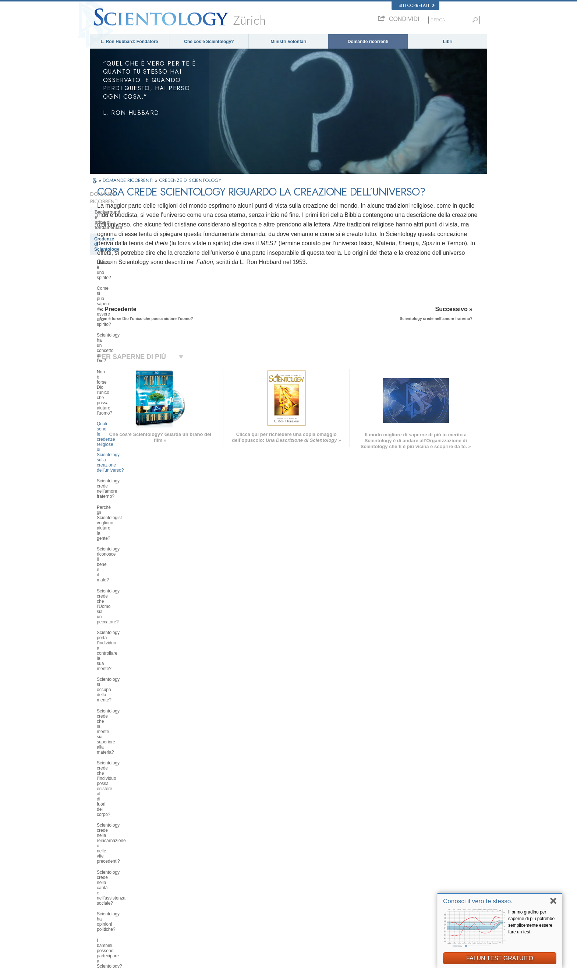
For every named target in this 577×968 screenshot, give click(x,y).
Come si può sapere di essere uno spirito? (130, 247)
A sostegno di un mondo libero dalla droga (416, 908)
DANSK (100, 856)
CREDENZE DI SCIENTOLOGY (190, 180)
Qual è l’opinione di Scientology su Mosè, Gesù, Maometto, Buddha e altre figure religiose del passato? (130, 548)
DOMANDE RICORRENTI (129, 180)
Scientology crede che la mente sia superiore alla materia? (131, 402)
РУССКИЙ (103, 886)
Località (279, 900)
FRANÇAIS (103, 864)
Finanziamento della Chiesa (123, 759)
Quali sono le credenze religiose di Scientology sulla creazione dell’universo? (130, 292)
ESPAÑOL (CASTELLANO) (199, 871)
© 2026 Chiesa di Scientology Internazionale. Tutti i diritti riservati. (149, 960)
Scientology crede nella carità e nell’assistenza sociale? (127, 455)
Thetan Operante (112, 648)
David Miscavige (393, 865)
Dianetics (386, 844)
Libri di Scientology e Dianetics (127, 593)
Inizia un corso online (397, 872)
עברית (100, 871)
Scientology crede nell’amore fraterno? (125, 311)
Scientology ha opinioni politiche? (129, 468)
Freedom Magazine (395, 893)
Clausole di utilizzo (434, 960)
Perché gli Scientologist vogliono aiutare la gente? (128, 327)
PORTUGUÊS (188, 892)
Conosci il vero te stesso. (478, 901)
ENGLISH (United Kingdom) (118, 849)
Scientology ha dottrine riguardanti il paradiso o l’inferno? (130, 530)
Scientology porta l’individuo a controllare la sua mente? (126, 375)
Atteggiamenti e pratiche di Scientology (123, 685)
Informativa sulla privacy (350, 960)
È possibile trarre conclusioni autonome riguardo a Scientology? (130, 513)
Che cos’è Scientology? (209, 41)
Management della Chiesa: (122, 721)
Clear (100, 637)
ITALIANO (184, 885)
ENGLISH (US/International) (118, 842)
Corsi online (282, 879)
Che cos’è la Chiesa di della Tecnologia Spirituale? (123, 746)
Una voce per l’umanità (292, 851)
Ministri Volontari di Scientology (406, 879)
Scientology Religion (396, 858)
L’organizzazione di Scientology (128, 709)
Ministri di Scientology (118, 659)
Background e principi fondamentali (118, 207)
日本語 (99, 879)
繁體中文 (101, 893)
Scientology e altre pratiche (123, 698)
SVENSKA (184, 856)
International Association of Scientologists (415, 886)
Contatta (279, 893)
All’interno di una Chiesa (120, 670)
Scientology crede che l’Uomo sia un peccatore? (129, 359)
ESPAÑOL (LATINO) (193, 864)
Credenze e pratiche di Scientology (303, 844)
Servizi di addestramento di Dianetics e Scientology (123, 607)
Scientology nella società (121, 770)
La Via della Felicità (395, 900)
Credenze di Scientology (119, 221)
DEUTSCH (103, 908)
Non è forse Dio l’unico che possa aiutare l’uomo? (130, 274)
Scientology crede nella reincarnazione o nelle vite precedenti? (122, 436)
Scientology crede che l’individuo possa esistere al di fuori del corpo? (131, 418)
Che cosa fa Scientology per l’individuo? (124, 580)
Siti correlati (417, 5)
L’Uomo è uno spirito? (118, 234)
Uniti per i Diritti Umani (398, 915)
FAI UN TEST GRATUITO (499, 958)
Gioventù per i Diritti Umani (402, 922)
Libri (448, 41)
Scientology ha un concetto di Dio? (131, 260)
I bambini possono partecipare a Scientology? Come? (128, 482)
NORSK (182, 849)
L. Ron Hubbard (286, 837)
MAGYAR (183, 842)
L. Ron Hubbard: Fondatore (129, 41)
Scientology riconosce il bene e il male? (129, 343)
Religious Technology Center (125, 732)
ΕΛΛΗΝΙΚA (185, 878)
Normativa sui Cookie (394, 960)
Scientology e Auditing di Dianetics (121, 624)
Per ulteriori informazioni (293, 886)
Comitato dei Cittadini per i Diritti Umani (413, 929)
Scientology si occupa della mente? (131, 388)
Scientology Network (396, 851)
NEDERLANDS (107, 900)
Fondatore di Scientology (121, 566)
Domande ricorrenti (368, 41)
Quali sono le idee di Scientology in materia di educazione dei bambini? (131, 498)
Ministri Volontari (288, 41)
